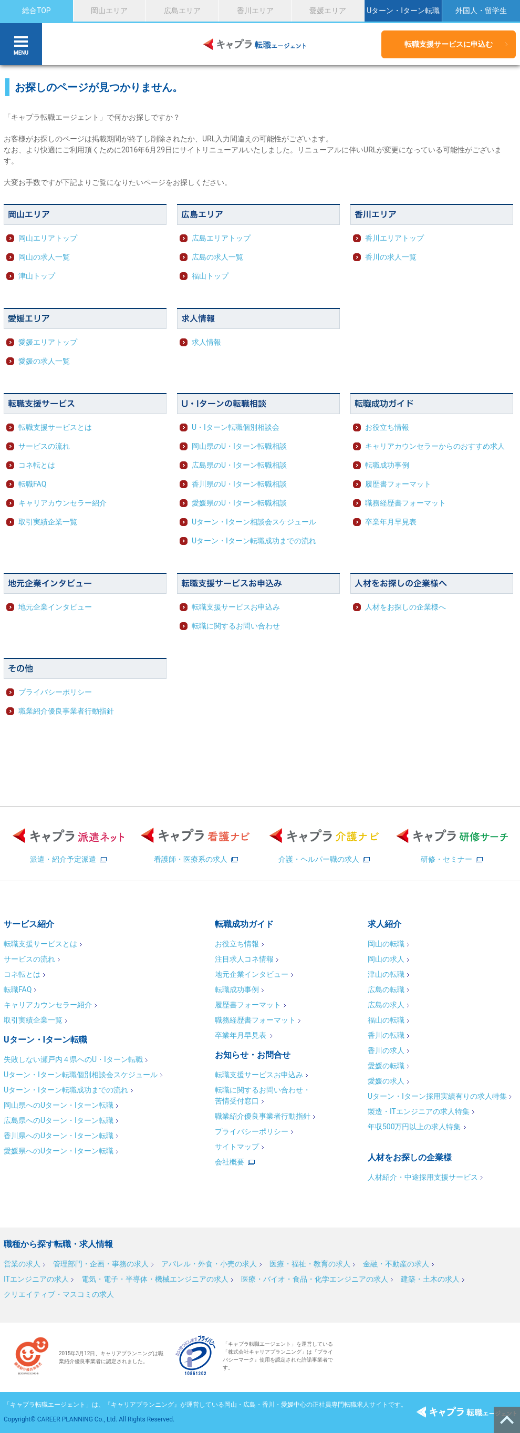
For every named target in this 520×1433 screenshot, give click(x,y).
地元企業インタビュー (55, 607)
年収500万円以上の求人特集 (414, 1126)
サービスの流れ (44, 446)
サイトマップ (237, 1146)
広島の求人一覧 (217, 257)
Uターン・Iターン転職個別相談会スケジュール (81, 1074)
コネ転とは (36, 465)
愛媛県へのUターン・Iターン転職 (58, 1151)
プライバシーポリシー (55, 692)
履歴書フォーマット (398, 484)
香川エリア (255, 10)
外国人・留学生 (481, 10)
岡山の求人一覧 (44, 257)
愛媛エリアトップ (47, 342)
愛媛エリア (327, 10)
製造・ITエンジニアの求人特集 (419, 1111)
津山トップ (36, 276)
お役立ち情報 (387, 427)
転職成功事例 (387, 465)
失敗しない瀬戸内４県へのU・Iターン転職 (73, 1059)
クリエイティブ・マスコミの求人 (59, 1294)
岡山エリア (109, 10)
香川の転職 (386, 1035)
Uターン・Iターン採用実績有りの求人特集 (437, 1096)
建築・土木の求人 (430, 1279)
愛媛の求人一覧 (44, 361)
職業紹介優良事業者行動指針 (66, 711)
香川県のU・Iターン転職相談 (239, 484)
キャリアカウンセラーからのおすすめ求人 (435, 446)
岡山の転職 (386, 944)
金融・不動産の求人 (396, 1264)
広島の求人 (386, 1005)
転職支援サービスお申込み (236, 607)
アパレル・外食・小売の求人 (209, 1264)
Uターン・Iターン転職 (403, 10)
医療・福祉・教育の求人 (309, 1264)
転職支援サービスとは (55, 427)
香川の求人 (386, 1050)
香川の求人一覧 (391, 257)
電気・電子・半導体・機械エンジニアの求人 (154, 1279)
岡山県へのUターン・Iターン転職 (58, 1105)
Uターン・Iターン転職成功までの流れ (254, 541)
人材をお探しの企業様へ (405, 607)
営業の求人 (22, 1264)
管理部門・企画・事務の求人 (101, 1264)
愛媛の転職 (386, 1065)
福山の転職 (386, 1020)
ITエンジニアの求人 (36, 1279)
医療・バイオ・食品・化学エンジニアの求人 (314, 1279)
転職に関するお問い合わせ (236, 626)
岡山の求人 (386, 959)
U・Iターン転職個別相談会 (235, 427)
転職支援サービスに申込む (448, 44)
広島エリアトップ (221, 238)
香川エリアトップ (394, 238)
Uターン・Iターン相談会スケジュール (254, 522)
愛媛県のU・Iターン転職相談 (239, 503)
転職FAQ (32, 484)
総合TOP (36, 10)
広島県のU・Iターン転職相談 (239, 465)
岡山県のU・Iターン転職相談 (239, 446)
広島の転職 (386, 989)
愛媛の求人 (386, 1081)
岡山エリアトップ (47, 238)
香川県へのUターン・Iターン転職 (58, 1135)
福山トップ (210, 276)
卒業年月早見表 (391, 522)
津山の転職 (386, 974)
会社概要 (229, 1162)
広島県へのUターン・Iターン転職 (58, 1120)
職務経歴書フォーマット (405, 503)
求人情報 (206, 342)
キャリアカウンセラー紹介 (62, 503)
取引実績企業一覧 (47, 522)
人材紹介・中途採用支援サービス (423, 1177)
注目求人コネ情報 (244, 959)
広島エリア (182, 10)
